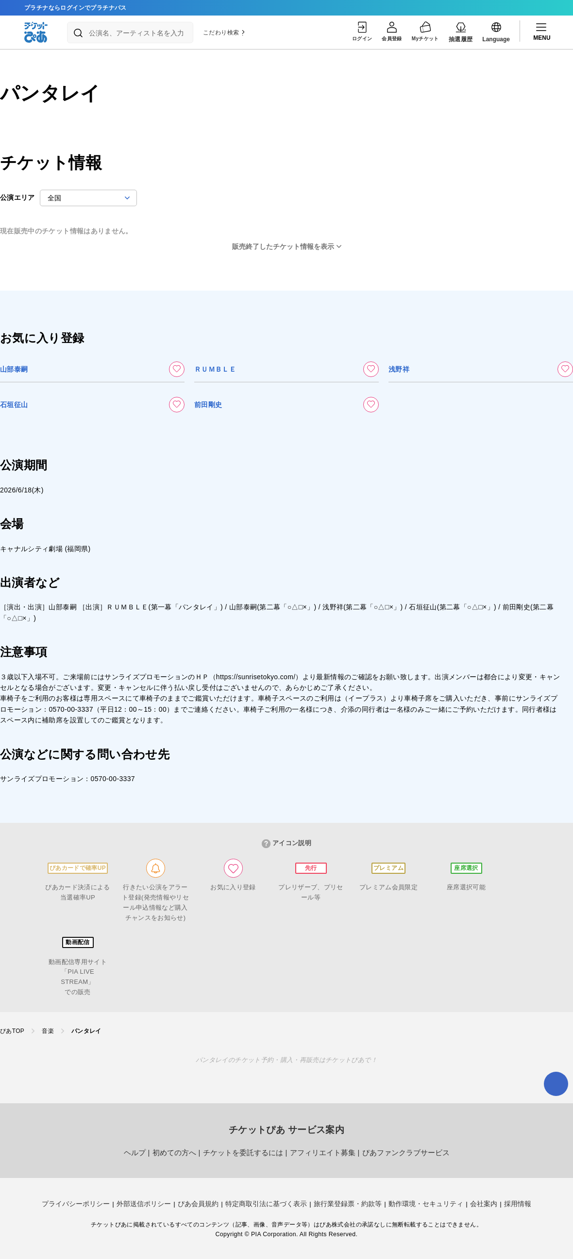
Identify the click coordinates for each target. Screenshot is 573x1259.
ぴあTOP (12, 1031)
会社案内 (483, 1204)
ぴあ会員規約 (198, 1204)
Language (496, 31)
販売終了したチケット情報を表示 (283, 246)
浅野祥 (398, 369)
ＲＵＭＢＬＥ (215, 369)
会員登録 (384, 31)
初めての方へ (174, 1153)
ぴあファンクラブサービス (406, 1153)
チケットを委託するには (243, 1153)
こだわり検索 (224, 32)
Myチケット (422, 31)
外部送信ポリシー (144, 1204)
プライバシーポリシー (76, 1204)
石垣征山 (14, 405)
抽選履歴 (461, 31)
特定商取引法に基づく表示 (266, 1204)
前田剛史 (208, 405)
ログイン (350, 31)
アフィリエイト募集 (322, 1153)
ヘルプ (135, 1153)
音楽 (48, 1031)
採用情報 (517, 1204)
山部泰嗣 (14, 369)
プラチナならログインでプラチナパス (75, 8)
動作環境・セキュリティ (425, 1204)
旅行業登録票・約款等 (348, 1204)
